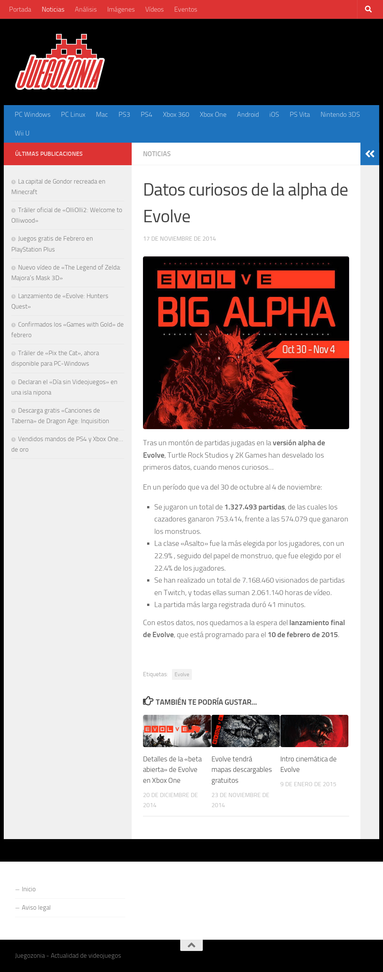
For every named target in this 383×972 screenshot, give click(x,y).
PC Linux (73, 114)
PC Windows (32, 114)
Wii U (22, 133)
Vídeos (154, 9)
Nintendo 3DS (340, 114)
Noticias (53, 9)
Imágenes (121, 9)
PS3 (124, 114)
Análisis (86, 9)
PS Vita (300, 114)
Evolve (182, 674)
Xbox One (213, 114)
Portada (20, 9)
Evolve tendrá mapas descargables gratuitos (241, 770)
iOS (274, 114)
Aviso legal (36, 907)
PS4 (146, 114)
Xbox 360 (176, 114)
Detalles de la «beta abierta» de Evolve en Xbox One (172, 770)
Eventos (185, 9)
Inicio (29, 889)
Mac (102, 114)
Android (248, 114)
